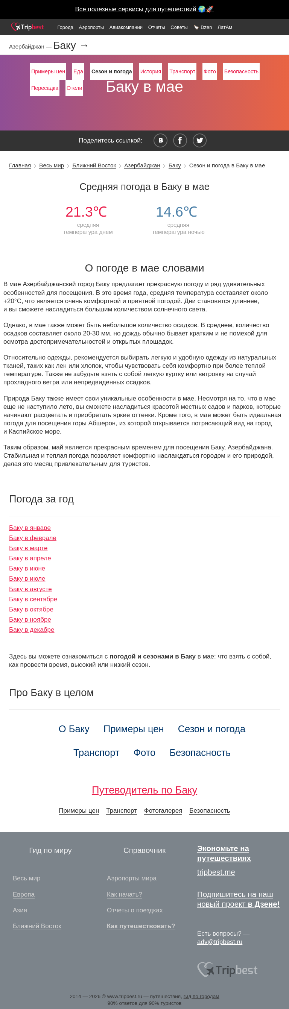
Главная (20, 165)
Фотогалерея (163, 810)
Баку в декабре (32, 629)
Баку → (71, 45)
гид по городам (201, 996)
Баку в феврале (32, 538)
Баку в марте (28, 548)
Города (65, 27)
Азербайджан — (31, 46)
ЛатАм (225, 27)
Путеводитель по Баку (144, 790)
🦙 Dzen (202, 27)
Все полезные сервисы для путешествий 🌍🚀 (144, 9)
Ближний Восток (94, 165)
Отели (74, 88)
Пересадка (44, 88)
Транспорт (182, 71)
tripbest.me (216, 872)
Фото (210, 71)
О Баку (74, 729)
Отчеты (156, 27)
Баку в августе (30, 589)
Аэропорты (91, 27)
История (150, 71)
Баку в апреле (30, 558)
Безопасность (241, 71)
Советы (178, 27)
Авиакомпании (126, 27)
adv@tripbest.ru (219, 941)
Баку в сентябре (33, 599)
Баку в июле (27, 578)
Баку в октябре (31, 609)
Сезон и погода (212, 729)
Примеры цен (48, 71)
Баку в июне (27, 568)
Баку (175, 165)
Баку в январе (30, 527)
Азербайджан (142, 165)
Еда (78, 71)
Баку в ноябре (30, 619)
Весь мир (51, 165)
